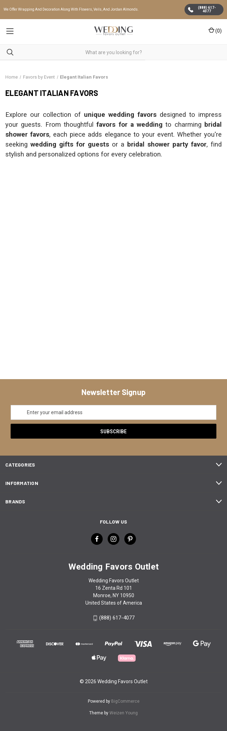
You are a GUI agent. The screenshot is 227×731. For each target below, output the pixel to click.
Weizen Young (123, 712)
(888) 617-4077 (202, 9)
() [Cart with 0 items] (215, 30)
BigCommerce (125, 701)
